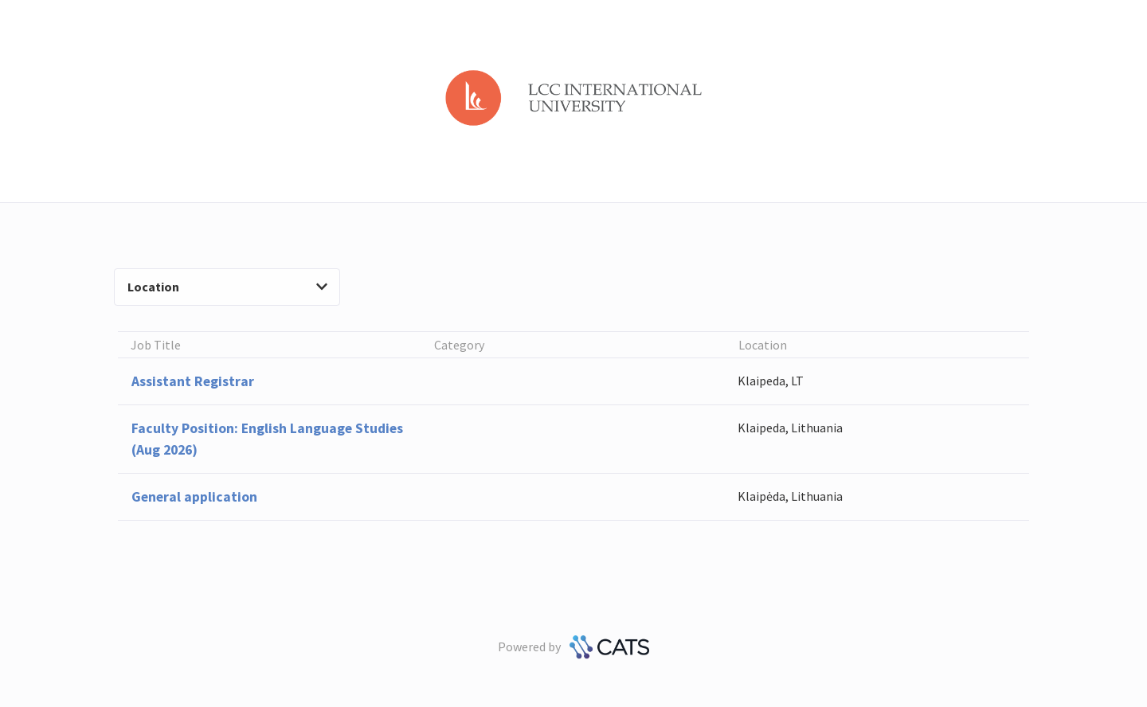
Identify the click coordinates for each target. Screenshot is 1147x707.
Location (227, 287)
